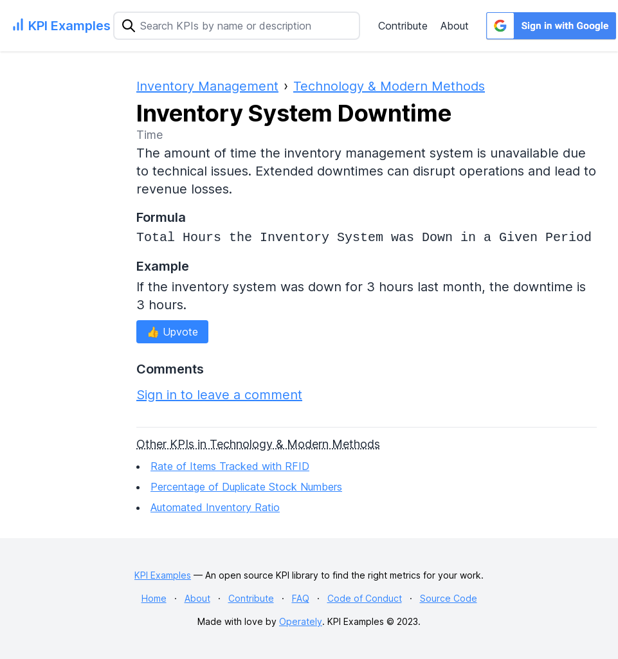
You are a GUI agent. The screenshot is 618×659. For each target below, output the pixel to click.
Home (154, 598)
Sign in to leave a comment (219, 394)
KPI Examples (162, 575)
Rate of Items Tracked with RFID (229, 466)
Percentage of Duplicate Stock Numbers (246, 486)
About (455, 25)
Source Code (448, 598)
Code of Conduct (364, 598)
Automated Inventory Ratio (215, 507)
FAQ (300, 598)
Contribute (403, 25)
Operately (300, 621)
